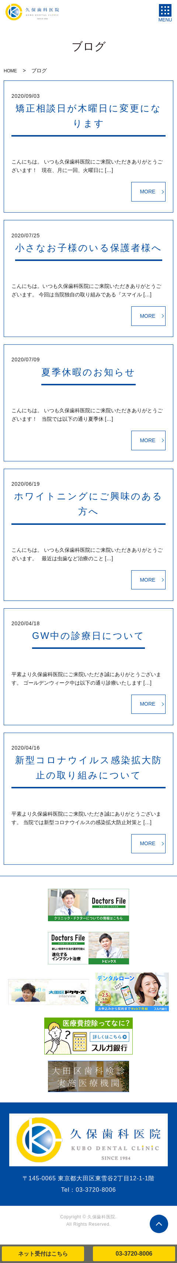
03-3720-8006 (134, 1253)
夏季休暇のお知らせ (88, 372)
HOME (10, 70)
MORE (147, 192)
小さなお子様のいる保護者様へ (88, 247)
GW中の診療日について (88, 635)
